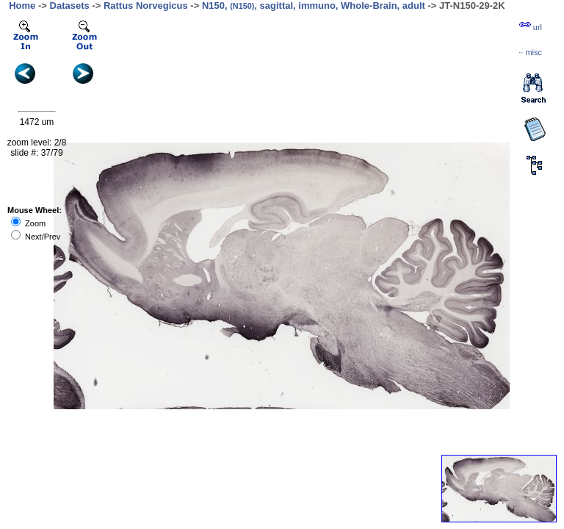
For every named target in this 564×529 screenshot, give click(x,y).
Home (22, 5)
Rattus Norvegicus (146, 5)
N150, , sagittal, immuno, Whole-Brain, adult (313, 5)
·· (530, 52)
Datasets (70, 5)
